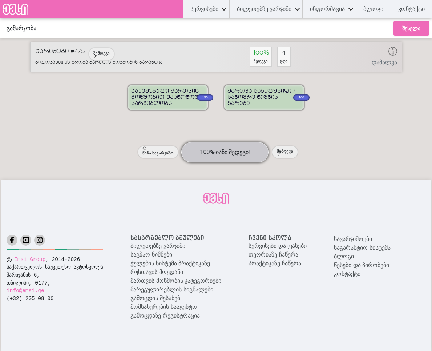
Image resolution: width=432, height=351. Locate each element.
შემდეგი (101, 54)
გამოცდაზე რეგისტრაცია (164, 315)
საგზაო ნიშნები (151, 254)
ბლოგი (344, 256)
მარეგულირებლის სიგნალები (171, 289)
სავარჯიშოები (353, 239)
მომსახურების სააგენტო (163, 307)
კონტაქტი (411, 9)
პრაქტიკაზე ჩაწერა (275, 263)
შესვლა (411, 28)
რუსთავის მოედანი (156, 272)
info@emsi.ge (25, 291)
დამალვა (384, 62)
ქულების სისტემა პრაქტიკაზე (170, 263)
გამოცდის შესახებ (155, 298)
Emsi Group (29, 259)
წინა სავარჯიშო (158, 150)
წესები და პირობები (361, 265)
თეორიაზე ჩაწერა (273, 254)
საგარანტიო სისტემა (362, 248)
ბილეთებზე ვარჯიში (157, 246)
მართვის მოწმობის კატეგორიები (175, 281)
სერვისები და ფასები (278, 246)
